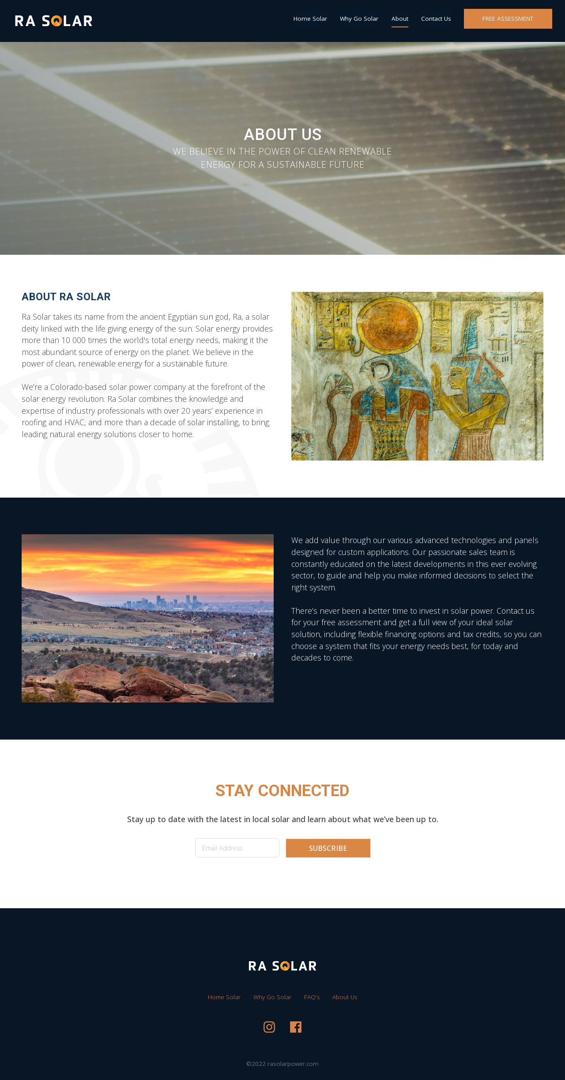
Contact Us (436, 19)
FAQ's (312, 997)
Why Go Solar (359, 19)
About (400, 19)
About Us (344, 997)
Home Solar (310, 19)
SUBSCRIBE (328, 848)
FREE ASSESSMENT (507, 19)
